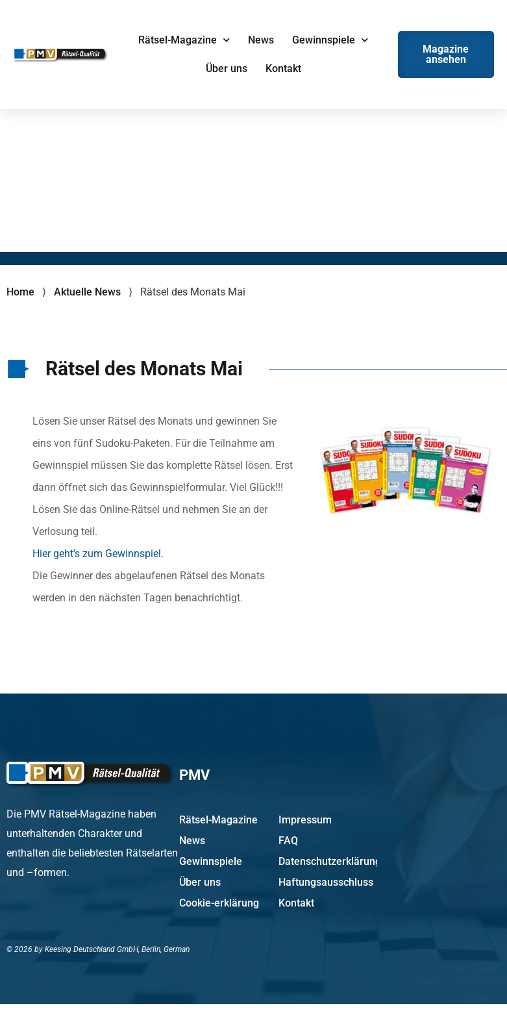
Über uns (226, 68)
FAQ (288, 840)
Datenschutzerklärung (327, 861)
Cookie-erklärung (219, 903)
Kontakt (283, 68)
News (261, 40)
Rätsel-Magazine (184, 40)
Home (20, 292)
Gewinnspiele (330, 40)
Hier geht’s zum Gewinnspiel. (98, 553)
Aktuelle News (87, 292)
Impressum (305, 820)
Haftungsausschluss (325, 882)
